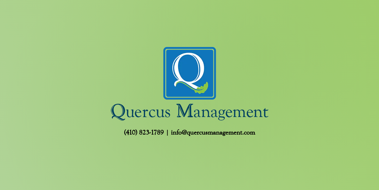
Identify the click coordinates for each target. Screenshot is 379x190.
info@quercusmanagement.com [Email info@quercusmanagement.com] (213, 132)
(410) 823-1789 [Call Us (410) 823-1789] (144, 132)
